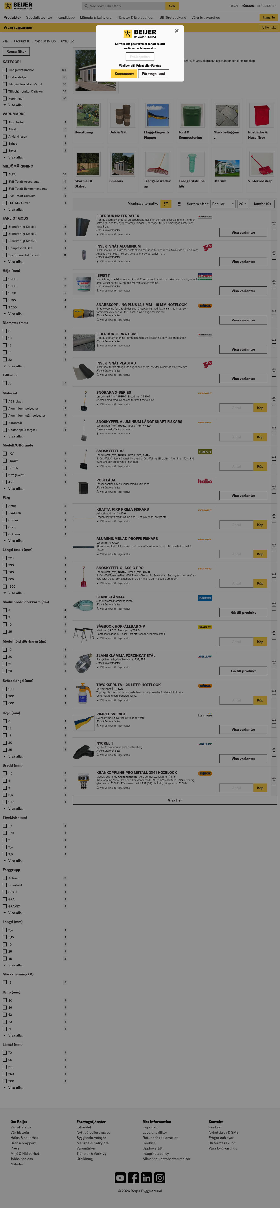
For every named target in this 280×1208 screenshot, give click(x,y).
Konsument (124, 73)
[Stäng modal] (176, 31)
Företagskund (153, 73)
